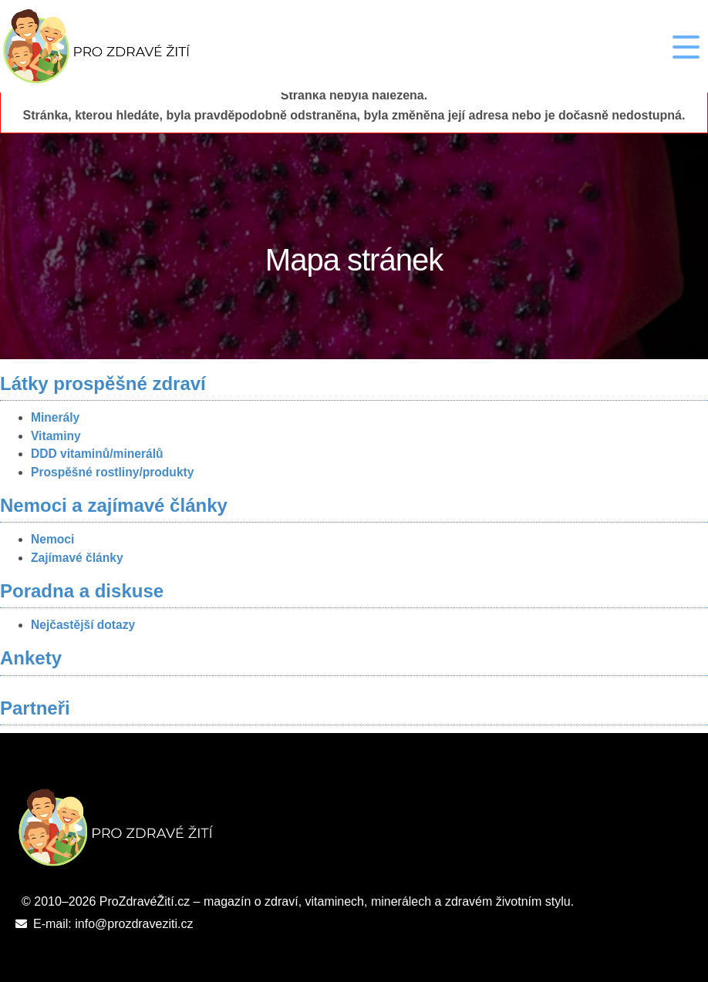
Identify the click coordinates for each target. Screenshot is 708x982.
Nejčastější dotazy (83, 624)
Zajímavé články (77, 557)
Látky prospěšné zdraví (103, 383)
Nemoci (52, 539)
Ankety (31, 657)
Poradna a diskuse (82, 590)
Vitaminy (56, 435)
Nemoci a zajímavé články (114, 505)
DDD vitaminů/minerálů (97, 453)
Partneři (35, 708)
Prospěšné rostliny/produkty (112, 472)
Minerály (55, 417)
